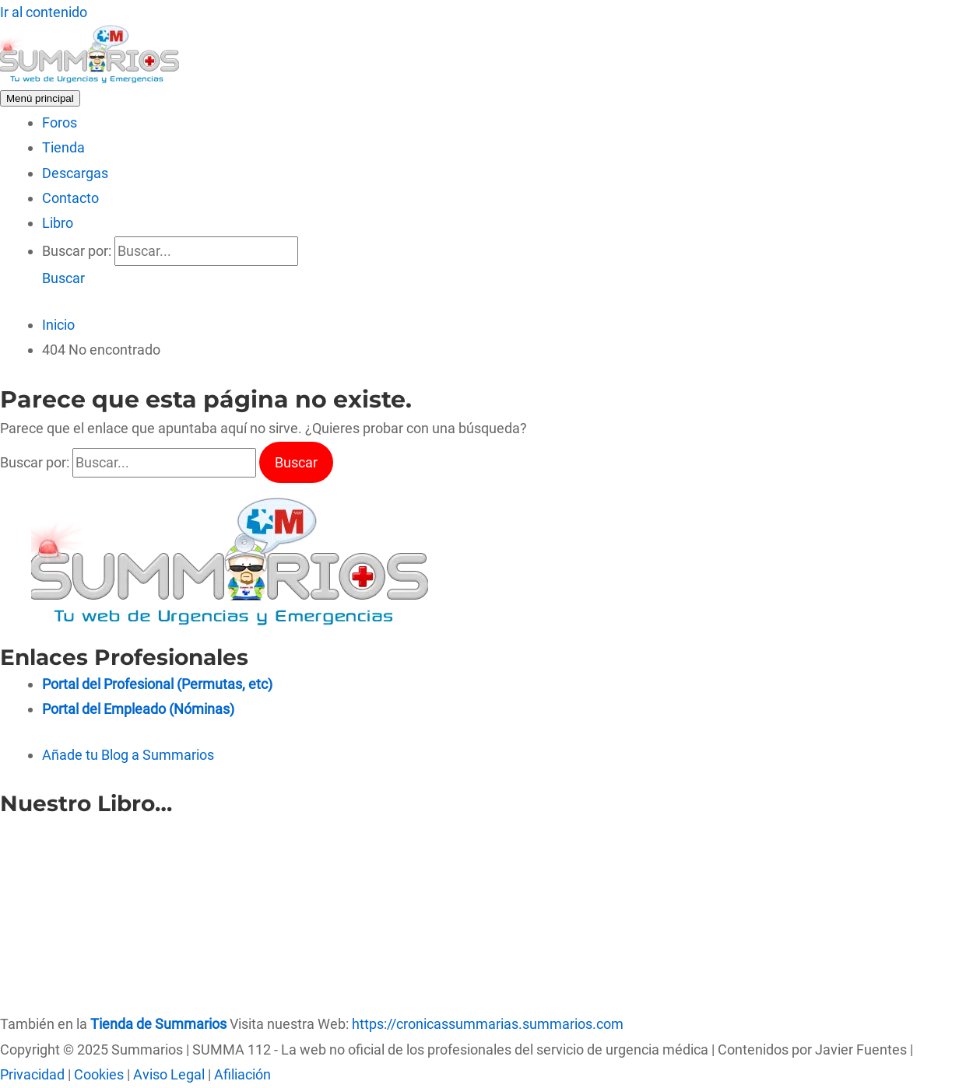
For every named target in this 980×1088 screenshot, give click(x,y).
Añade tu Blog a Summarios (128, 755)
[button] (63, 278)
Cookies (99, 1074)
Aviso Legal (169, 1074)
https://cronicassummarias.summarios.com (487, 1024)
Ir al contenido (43, 12)
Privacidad (32, 1074)
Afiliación (242, 1074)
